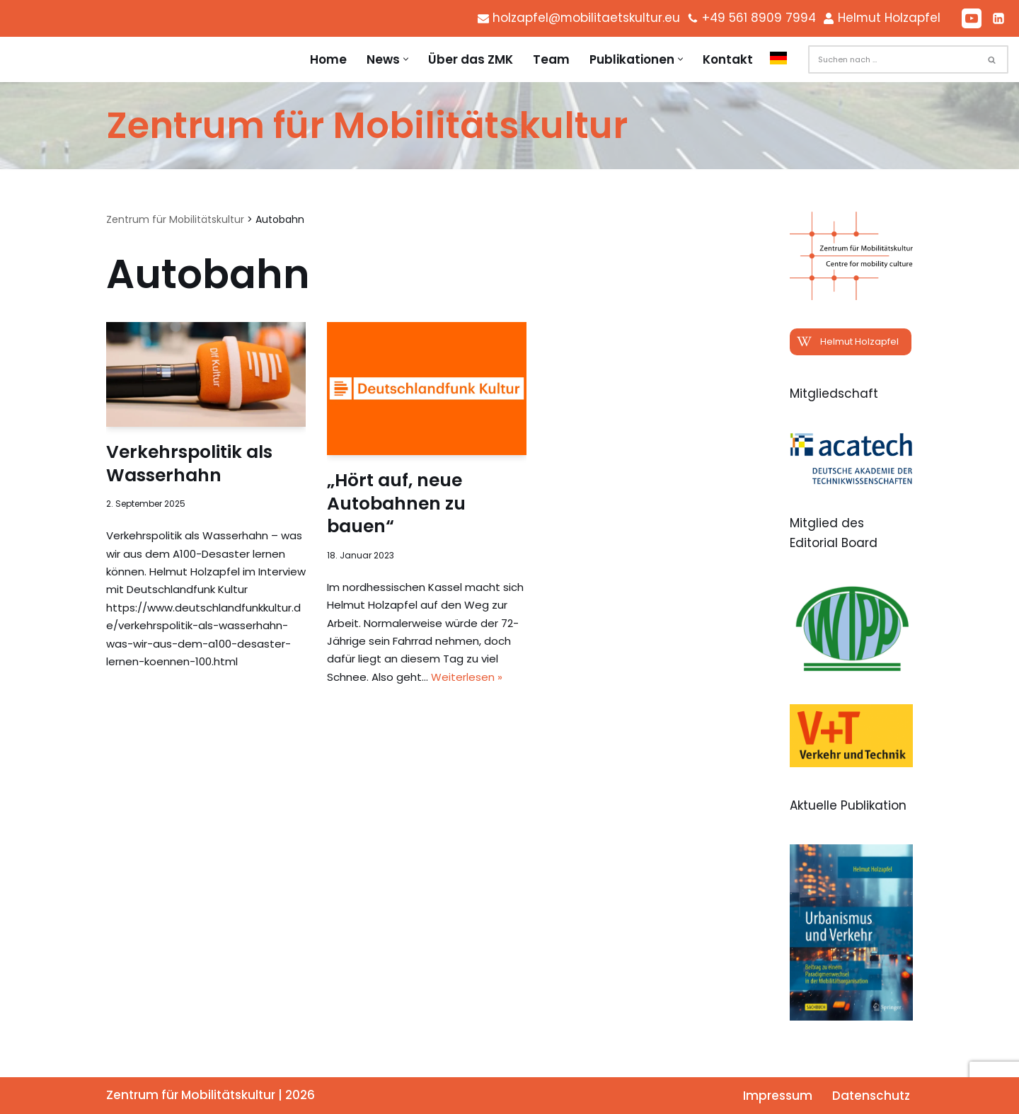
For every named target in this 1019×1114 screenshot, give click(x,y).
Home (328, 59)
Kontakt (728, 59)
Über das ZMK (470, 59)
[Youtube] (971, 18)
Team (551, 59)
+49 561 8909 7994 (757, 17)
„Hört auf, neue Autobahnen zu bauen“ (396, 503)
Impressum (777, 1095)
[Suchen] (892, 59)
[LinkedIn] (998, 18)
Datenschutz (871, 1095)
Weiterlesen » (466, 677)
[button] (405, 59)
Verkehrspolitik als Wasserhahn (189, 464)
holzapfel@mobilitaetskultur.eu (584, 17)
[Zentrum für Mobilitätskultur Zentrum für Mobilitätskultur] (367, 125)
